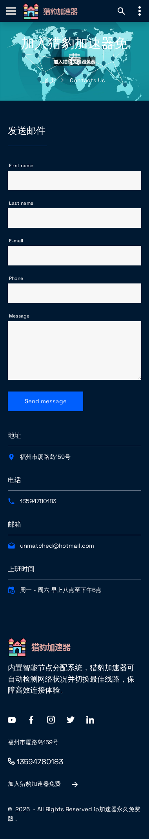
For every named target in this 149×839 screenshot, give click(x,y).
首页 (49, 80)
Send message (46, 401)
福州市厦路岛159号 (45, 456)
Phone (16, 278)
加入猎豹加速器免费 (43, 784)
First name (21, 165)
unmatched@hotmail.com (57, 545)
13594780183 (38, 501)
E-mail (16, 241)
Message (19, 316)
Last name (21, 203)
